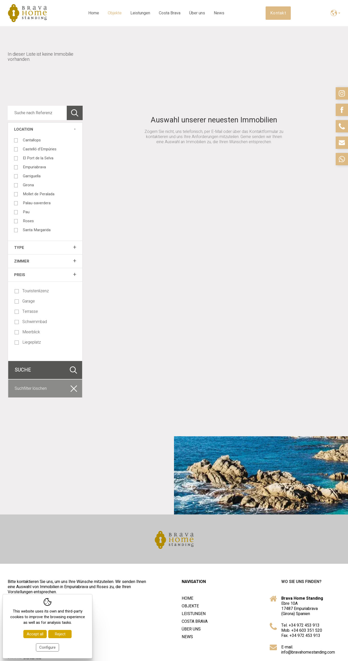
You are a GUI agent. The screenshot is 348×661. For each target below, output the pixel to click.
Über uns (197, 13)
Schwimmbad (31, 321)
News (219, 13)
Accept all (35, 634)
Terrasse (26, 311)
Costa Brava (169, 13)
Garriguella (32, 176)
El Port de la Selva (38, 158)
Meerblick (27, 332)
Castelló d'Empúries (39, 149)
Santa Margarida (37, 230)
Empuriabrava (34, 167)
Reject (60, 634)
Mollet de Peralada (38, 194)
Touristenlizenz (32, 291)
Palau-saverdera (37, 203)
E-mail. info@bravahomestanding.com (308, 649)
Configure (47, 647)
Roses (28, 221)
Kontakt (278, 13)
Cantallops (32, 140)
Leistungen (140, 13)
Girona (28, 185)
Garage (25, 301)
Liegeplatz (28, 342)
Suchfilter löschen (31, 388)
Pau (26, 212)
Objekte (115, 13)
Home (93, 13)
